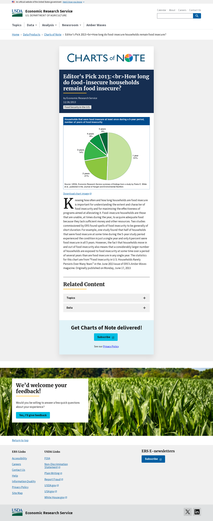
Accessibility (19, 458)
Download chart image (76, 193)
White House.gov (54, 497)
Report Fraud (52, 479)
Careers (182, 10)
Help (15, 476)
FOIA (47, 458)
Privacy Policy (110, 346)
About (172, 10)
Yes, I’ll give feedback (33, 415)
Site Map (17, 493)
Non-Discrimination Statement (56, 465)
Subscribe (103, 337)
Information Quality (24, 481)
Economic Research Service (49, 11)
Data (70, 308)
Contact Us (195, 10)
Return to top (20, 440)
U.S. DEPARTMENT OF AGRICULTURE (46, 15)
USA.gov (49, 491)
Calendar (161, 10)
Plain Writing (52, 473)
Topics (16, 25)
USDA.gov (50, 485)
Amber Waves (96, 25)
